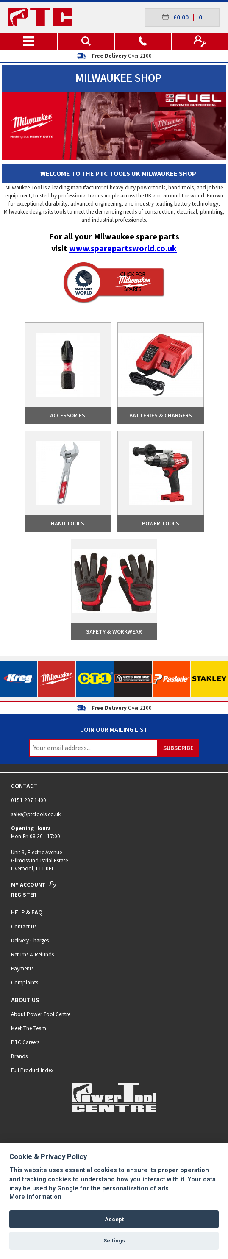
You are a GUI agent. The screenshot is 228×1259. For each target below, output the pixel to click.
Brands (19, 1056)
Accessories (67, 415)
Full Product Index (32, 1070)
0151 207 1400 (28, 800)
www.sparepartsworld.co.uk (123, 249)
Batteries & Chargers (160, 415)
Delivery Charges (30, 941)
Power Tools (160, 524)
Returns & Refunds (32, 955)
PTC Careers (25, 1042)
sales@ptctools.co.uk (36, 814)
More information (35, 1197)
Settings (114, 1240)
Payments (22, 968)
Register (23, 895)
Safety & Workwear (114, 632)
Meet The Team (28, 1028)
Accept (114, 1219)
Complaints (24, 982)
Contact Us (23, 927)
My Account (34, 885)
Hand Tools (67, 524)
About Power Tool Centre (40, 1014)
